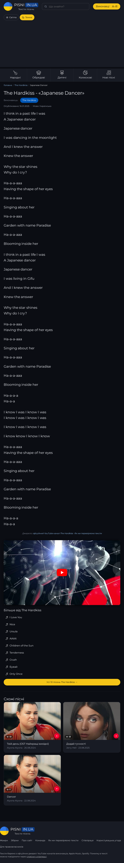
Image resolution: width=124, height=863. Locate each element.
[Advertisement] (62, 45)
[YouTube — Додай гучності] (116, 735)
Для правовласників (11, 846)
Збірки (15, 840)
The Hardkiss (20, 85)
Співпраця (87, 840)
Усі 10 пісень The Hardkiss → (62, 682)
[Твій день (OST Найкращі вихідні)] (32, 727)
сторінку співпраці (37, 856)
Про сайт (27, 840)
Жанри (4, 840)
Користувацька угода (109, 840)
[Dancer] (32, 780)
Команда (40, 840)
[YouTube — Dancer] (56, 788)
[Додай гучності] (91, 727)
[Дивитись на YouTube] (62, 572)
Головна (8, 85)
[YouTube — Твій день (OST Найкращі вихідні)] (56, 735)
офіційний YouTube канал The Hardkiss (53, 533)
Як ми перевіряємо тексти (88, 533)
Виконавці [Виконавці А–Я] (106, 6)
